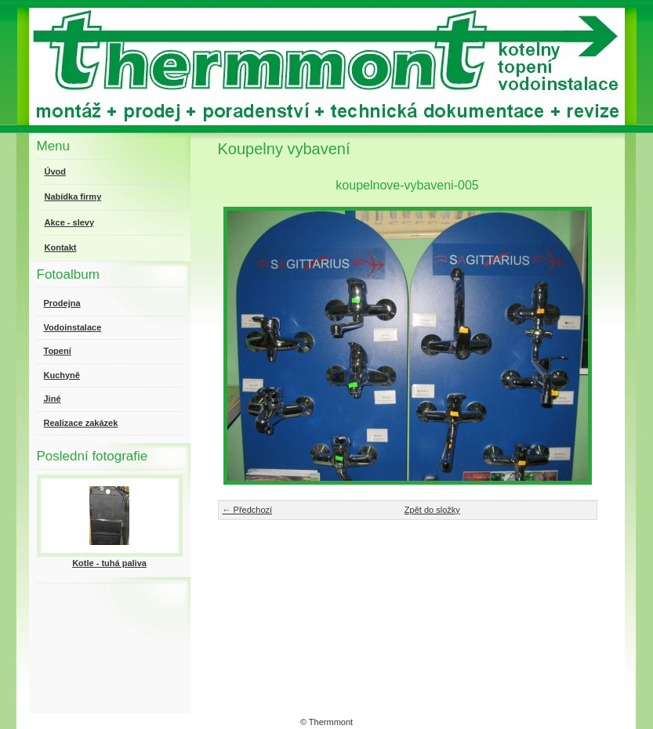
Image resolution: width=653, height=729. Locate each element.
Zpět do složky (432, 509)
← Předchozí (248, 509)
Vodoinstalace (73, 327)
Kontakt (61, 247)
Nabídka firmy (73, 196)
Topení (57, 350)
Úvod (56, 171)
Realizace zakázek (81, 423)
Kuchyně (62, 375)
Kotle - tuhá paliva (109, 563)
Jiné (52, 398)
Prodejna (62, 303)
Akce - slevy (70, 222)
